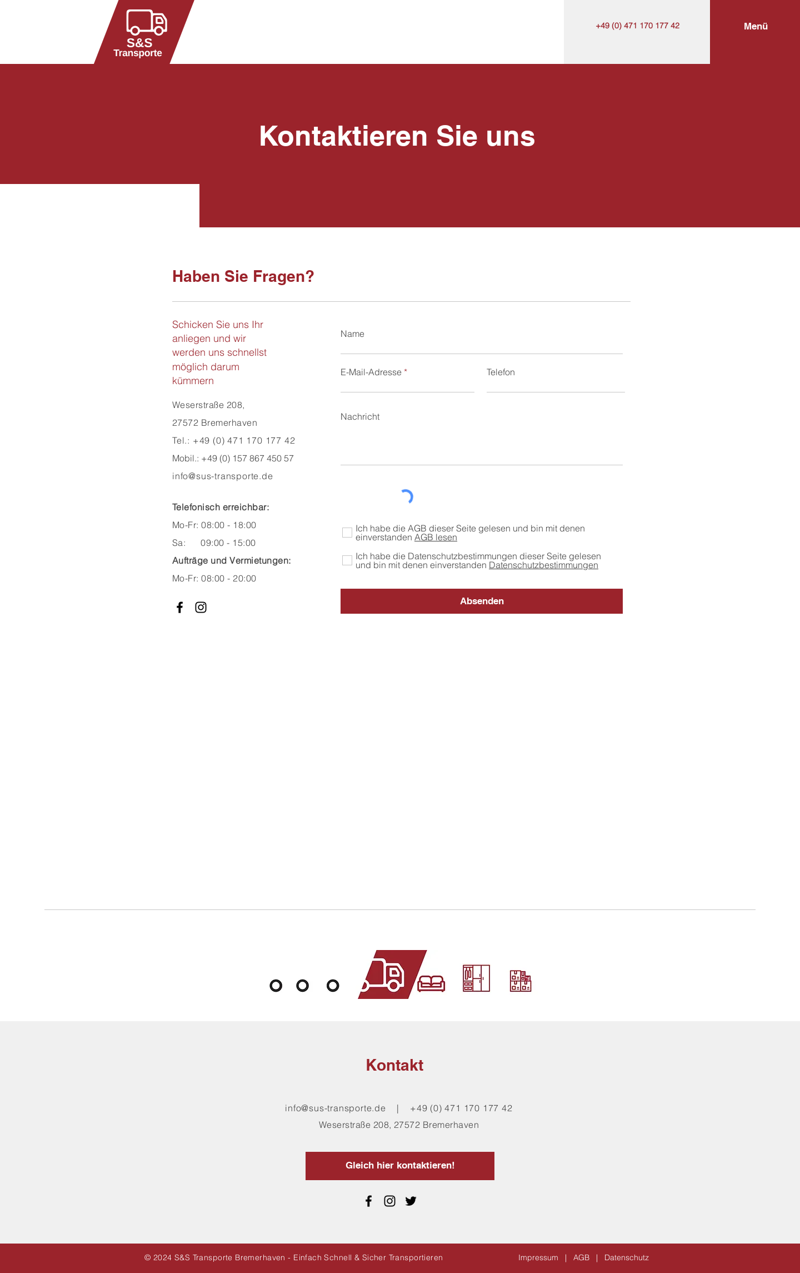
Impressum (538, 1257)
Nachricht (360, 416)
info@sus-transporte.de (335, 1107)
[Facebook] (179, 607)
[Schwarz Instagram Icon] (200, 607)
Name (352, 333)
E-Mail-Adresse (371, 371)
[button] (756, 26)
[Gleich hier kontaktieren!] (400, 1166)
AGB (581, 1257)
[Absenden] (482, 601)
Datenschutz (626, 1257)
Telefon (501, 371)
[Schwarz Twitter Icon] (410, 1201)
